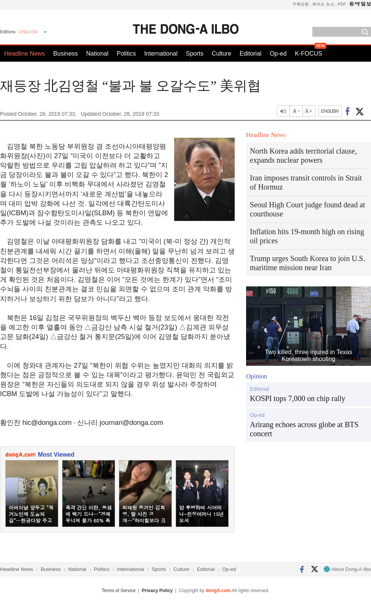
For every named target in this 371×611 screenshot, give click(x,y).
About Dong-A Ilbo (347, 569)
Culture (221, 53)
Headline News (24, 53)
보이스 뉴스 (323, 4)
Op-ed (278, 53)
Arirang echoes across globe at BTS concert (304, 429)
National (97, 53)
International (161, 53)
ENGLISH (29, 32)
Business (65, 53)
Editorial (251, 53)
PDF (342, 4)
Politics (126, 53)
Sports (194, 53)
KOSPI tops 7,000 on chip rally (297, 398)
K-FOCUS (308, 53)
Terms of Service (119, 590)
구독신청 (300, 4)
